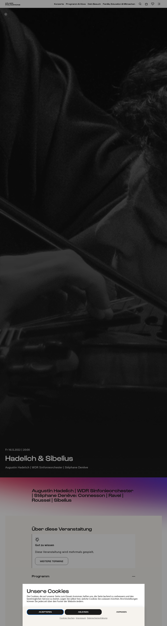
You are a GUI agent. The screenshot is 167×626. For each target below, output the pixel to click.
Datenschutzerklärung (97, 618)
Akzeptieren (45, 612)
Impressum (81, 618)
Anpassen (121, 612)
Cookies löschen (67, 618)
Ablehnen (83, 612)
